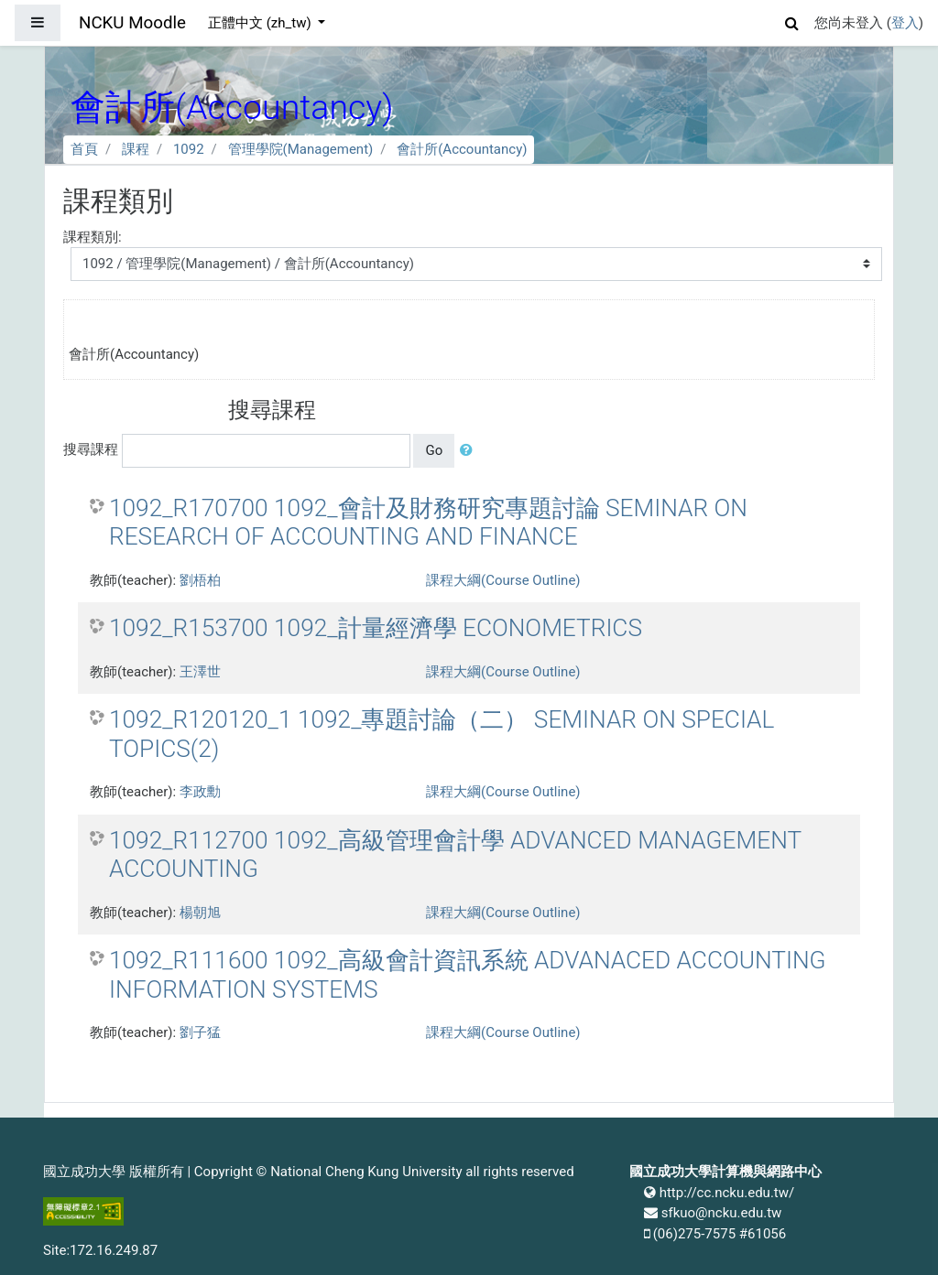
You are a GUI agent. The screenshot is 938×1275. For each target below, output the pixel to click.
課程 (135, 149)
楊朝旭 (200, 912)
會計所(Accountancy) (462, 149)
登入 (905, 23)
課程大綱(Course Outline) (503, 580)
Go (433, 450)
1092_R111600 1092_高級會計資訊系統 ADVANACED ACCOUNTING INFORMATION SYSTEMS (467, 974)
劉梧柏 (200, 580)
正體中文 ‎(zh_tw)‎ (261, 23)
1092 (188, 149)
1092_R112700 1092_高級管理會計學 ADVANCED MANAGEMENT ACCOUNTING (455, 855)
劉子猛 (200, 1032)
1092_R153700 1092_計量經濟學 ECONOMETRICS (375, 628)
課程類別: (92, 237)
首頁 (84, 149)
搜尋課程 (90, 449)
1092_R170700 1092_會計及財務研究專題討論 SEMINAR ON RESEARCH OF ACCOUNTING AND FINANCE (428, 522)
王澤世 (200, 672)
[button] (792, 20)
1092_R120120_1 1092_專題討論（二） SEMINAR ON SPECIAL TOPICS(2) (441, 734)
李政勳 (200, 791)
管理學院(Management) (301, 149)
